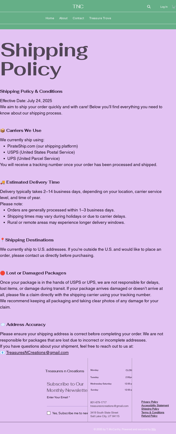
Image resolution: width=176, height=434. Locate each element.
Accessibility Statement (155, 405)
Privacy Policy (149, 401)
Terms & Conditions (152, 412)
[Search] (149, 6)
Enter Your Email (57, 397)
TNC (78, 6)
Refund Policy (149, 415)
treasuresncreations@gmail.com (109, 405)
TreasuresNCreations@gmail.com (37, 352)
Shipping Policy (150, 408)
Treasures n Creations (64, 371)
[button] (174, 6)
